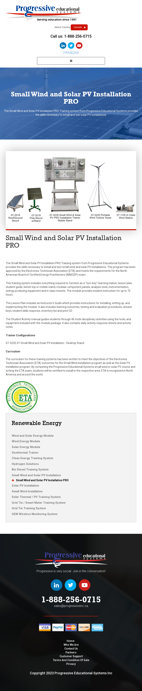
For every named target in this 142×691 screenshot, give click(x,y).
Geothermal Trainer (25, 452)
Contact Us (71, 648)
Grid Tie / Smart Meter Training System (39, 502)
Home (70, 640)
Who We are (71, 644)
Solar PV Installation (25, 485)
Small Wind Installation (27, 491)
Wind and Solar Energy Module (33, 435)
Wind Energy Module (26, 441)
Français (71, 53)
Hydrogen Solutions (25, 464)
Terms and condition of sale (71, 660)
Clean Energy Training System (32, 458)
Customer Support (71, 656)
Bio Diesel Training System (30, 469)
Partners (71, 652)
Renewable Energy (37, 423)
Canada (80, 27)
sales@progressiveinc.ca (71, 606)
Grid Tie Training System (29, 508)
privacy (71, 663)
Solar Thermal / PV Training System (36, 497)
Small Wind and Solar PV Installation (36, 475)
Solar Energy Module (26, 447)
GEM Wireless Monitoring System (34, 514)
